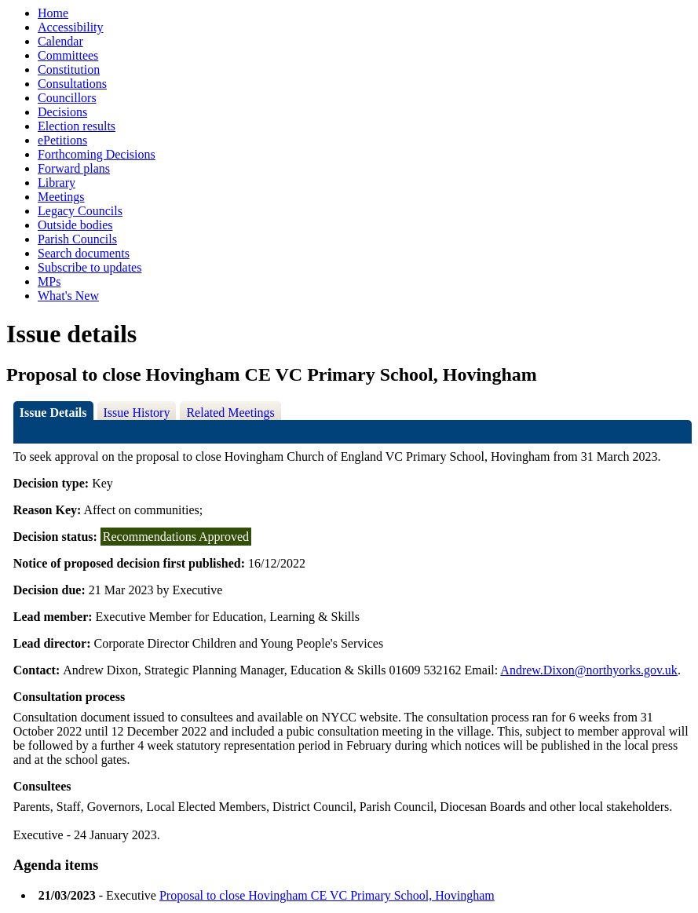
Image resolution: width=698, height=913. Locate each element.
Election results (76, 126)
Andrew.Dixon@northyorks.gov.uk (589, 670)
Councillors (67, 97)
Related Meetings (230, 412)
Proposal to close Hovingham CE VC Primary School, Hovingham (327, 895)
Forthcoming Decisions (96, 154)
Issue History (137, 412)
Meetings (61, 196)
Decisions (62, 112)
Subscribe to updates (89, 267)
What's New (68, 295)
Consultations (72, 83)
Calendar (60, 41)
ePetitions (62, 140)
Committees (68, 55)
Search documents (84, 253)
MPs (49, 281)
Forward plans (74, 168)
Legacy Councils (80, 210)
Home (53, 13)
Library (56, 182)
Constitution (69, 69)
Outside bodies (75, 225)
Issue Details (53, 412)
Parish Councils (77, 239)
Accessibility (71, 27)
